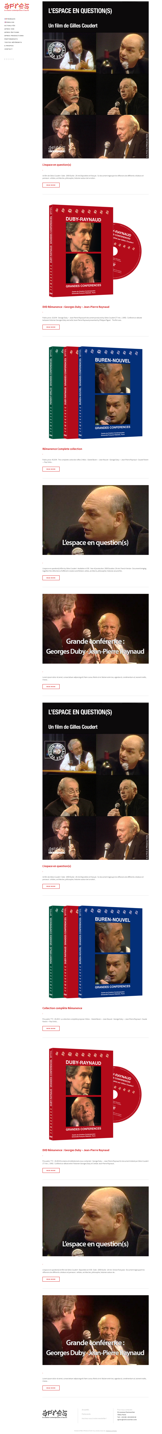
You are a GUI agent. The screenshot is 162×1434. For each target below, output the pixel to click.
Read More (51, 185)
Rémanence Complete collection (62, 449)
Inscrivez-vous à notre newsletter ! (94, 1418)
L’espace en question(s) (56, 164)
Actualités (85, 1410)
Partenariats (86, 1414)
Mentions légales (111, 1431)
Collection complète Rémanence (62, 1008)
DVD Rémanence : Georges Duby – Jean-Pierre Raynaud (75, 307)
